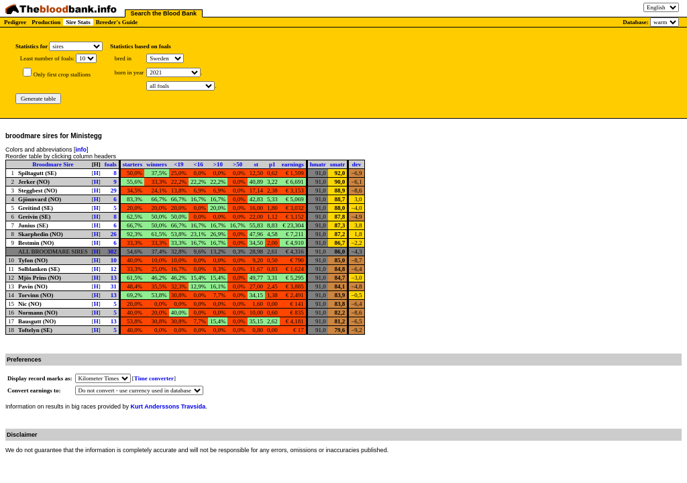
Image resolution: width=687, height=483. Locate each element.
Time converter (154, 378)
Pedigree (15, 22)
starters (132, 164)
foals (111, 164)
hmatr (318, 164)
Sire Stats (78, 22)
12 (114, 269)
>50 (237, 164)
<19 (178, 164)
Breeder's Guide (117, 22)
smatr (338, 164)
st (256, 164)
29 (114, 190)
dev (357, 164)
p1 (272, 164)
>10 (218, 164)
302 (112, 251)
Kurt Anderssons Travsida (168, 406)
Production (46, 22)
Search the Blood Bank (164, 13)
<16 (198, 164)
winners (156, 164)
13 (114, 277)
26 (114, 234)
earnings (293, 164)
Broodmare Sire (52, 164)
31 (114, 286)
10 (114, 260)
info (81, 149)
